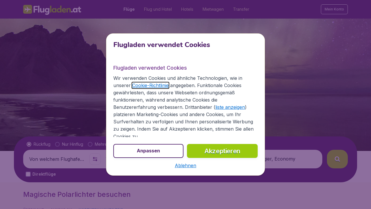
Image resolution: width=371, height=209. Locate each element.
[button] (185, 165)
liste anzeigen (230, 107)
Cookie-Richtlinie (150, 85)
